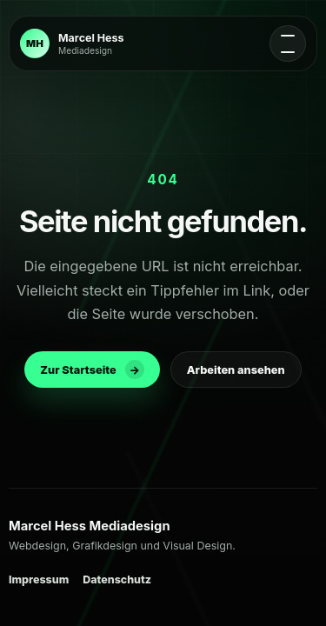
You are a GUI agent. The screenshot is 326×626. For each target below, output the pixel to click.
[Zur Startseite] (71, 43)
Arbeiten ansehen (236, 369)
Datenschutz (117, 579)
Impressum (39, 579)
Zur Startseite (91, 369)
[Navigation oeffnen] (287, 43)
